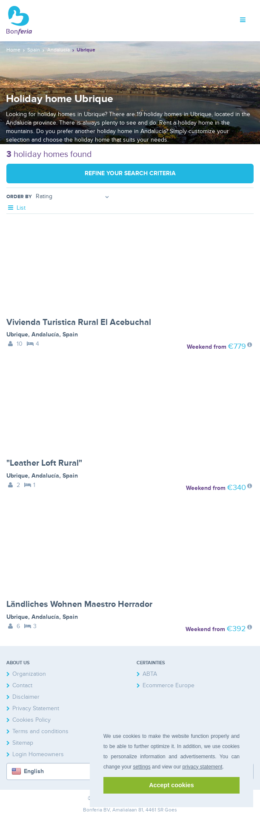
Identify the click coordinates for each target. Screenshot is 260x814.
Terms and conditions (40, 731)
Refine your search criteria (130, 173)
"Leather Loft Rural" (44, 463)
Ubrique (17, 334)
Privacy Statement (35, 708)
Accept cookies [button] (171, 785)
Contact (22, 685)
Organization (29, 673)
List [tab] (16, 208)
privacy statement (202, 767)
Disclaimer (26, 696)
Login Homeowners (38, 754)
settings (141, 767)
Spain (70, 334)
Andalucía (45, 334)
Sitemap (22, 742)
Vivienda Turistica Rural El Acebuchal (78, 322)
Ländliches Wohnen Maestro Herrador (79, 604)
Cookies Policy (31, 719)
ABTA (150, 673)
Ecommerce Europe (168, 685)
